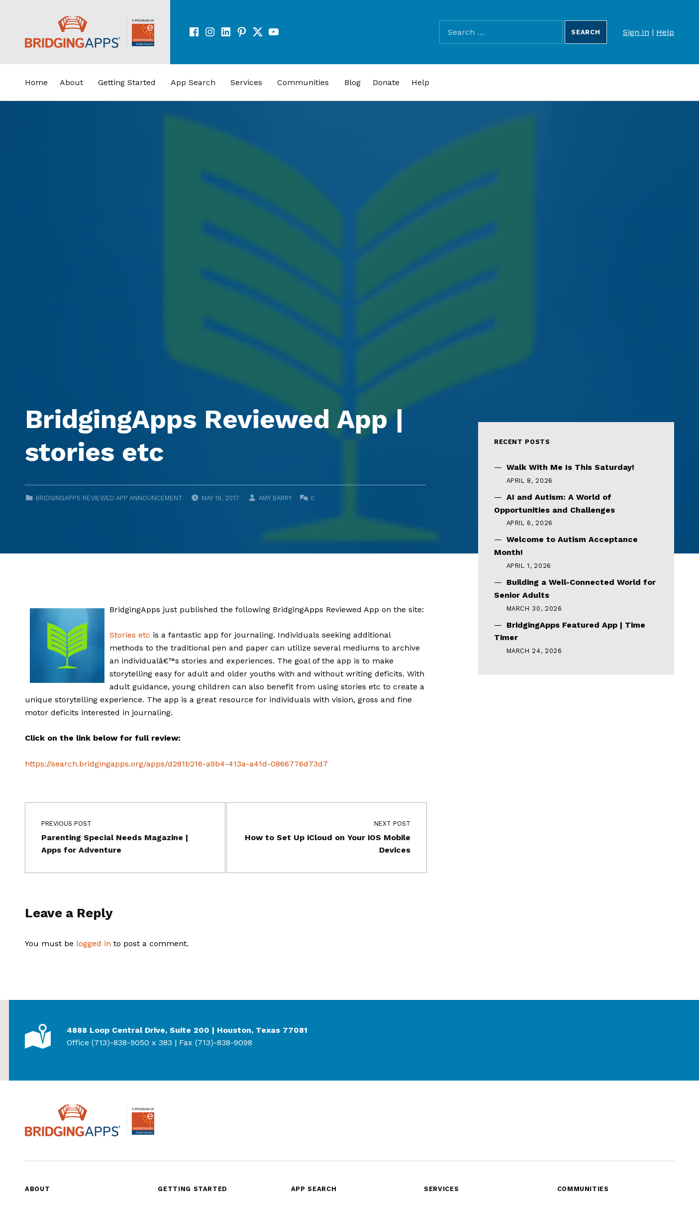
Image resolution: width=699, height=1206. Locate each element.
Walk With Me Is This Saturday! (570, 467)
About (71, 82)
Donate (386, 82)
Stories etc (129, 635)
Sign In (636, 32)
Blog (352, 82)
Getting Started (127, 82)
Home (36, 82)
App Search (193, 82)
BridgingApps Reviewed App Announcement (109, 498)
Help (665, 32)
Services (246, 82)
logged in (93, 943)
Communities (303, 82)
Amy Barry (275, 498)
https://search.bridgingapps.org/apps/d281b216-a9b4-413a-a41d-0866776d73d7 (176, 763)
